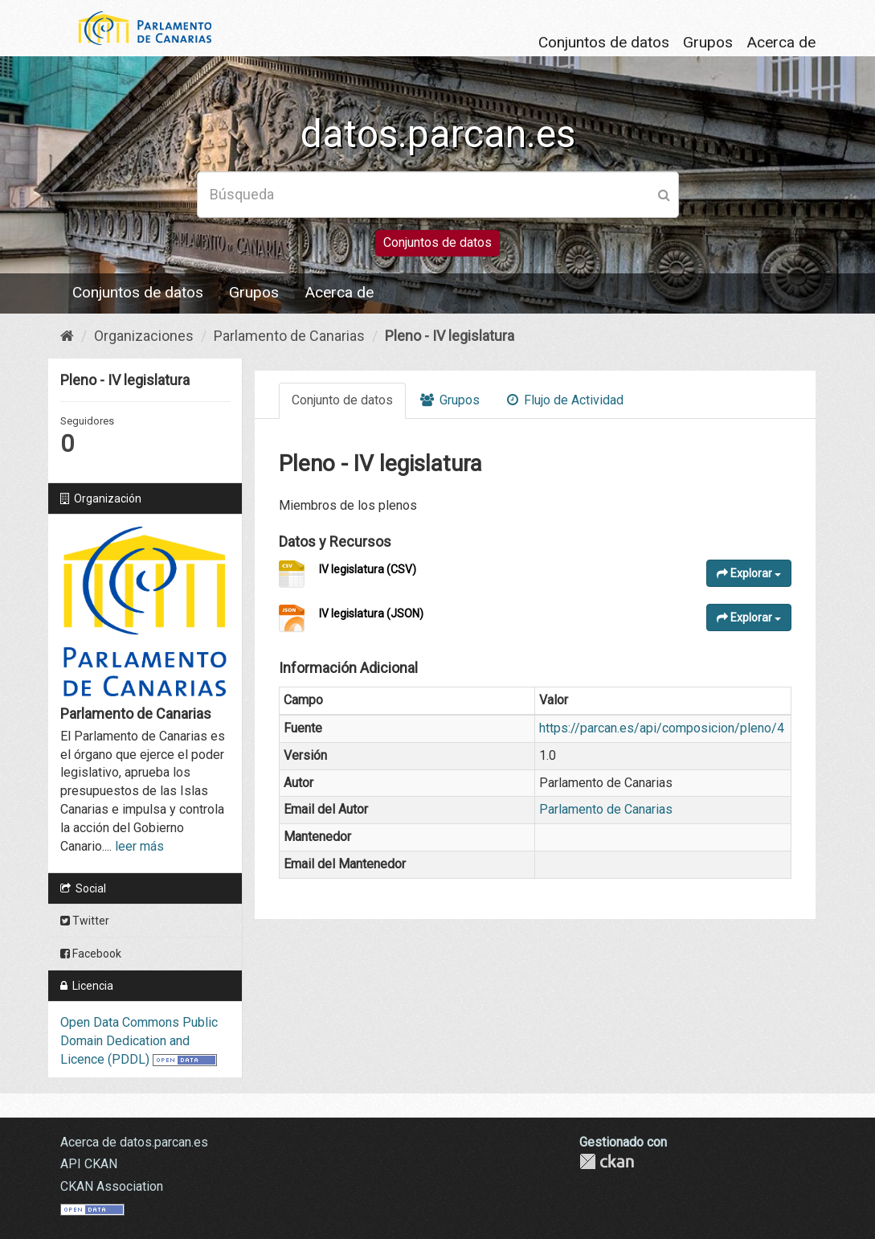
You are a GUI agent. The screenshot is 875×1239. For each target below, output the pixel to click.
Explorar (749, 573)
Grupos (708, 42)
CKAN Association (111, 1186)
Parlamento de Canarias (289, 335)
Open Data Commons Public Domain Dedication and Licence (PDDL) (139, 1041)
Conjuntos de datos (603, 42)
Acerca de (781, 42)
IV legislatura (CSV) (367, 569)
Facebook (90, 953)
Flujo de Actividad (565, 400)
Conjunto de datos (342, 400)
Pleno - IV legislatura (449, 335)
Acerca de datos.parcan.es (134, 1142)
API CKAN (88, 1163)
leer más (139, 846)
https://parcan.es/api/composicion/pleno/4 (661, 728)
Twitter (84, 920)
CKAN (606, 1161)
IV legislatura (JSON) (371, 613)
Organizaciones (144, 335)
